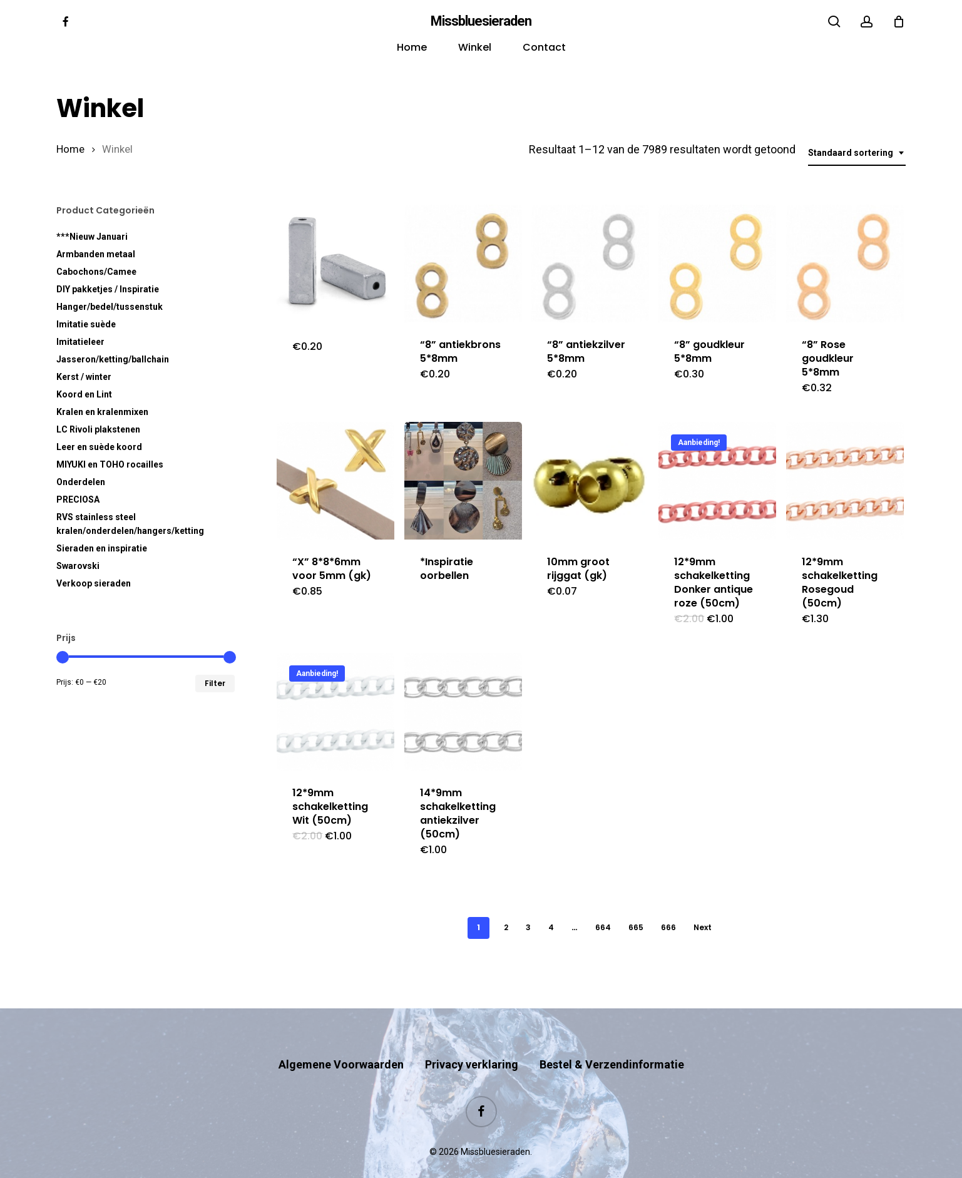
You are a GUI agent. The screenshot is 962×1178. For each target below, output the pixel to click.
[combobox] (857, 153)
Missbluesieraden (481, 21)
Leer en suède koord (99, 447)
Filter (215, 683)
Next (702, 927)
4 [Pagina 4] (551, 927)
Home (70, 149)
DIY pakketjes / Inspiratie (107, 289)
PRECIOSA (78, 499)
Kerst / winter (83, 377)
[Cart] (899, 21)
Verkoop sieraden (93, 583)
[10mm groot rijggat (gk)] (590, 481)
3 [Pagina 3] (528, 927)
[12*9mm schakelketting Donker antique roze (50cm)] (717, 481)
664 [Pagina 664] (603, 927)
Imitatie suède (86, 324)
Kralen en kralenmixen (102, 412)
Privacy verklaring (471, 1040)
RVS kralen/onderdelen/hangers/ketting (130, 524)
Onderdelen (80, 482)
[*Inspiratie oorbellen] (463, 481)
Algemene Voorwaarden (341, 1040)
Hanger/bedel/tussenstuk (109, 307)
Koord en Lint (84, 394)
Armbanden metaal (95, 254)
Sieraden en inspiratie (101, 548)
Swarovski (78, 566)
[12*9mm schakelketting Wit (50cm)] (335, 712)
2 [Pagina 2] (506, 927)
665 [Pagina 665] (635, 927)
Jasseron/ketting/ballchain (112, 359)
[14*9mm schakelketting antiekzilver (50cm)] (463, 712)
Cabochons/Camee (96, 272)
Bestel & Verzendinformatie (612, 1040)
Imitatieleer (80, 342)
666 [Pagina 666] (668, 927)
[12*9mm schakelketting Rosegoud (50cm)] (845, 481)
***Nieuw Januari (92, 237)
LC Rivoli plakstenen (98, 429)
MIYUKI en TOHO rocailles (109, 464)
